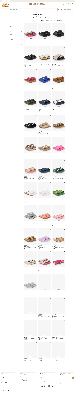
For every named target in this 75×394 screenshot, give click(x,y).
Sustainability (42, 376)
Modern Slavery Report (43, 381)
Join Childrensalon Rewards (65, 381)
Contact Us (2, 373)
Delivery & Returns (3, 376)
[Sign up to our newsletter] (73, 378)
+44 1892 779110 (26, 383)
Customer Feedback (4, 378)
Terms (32, 390)
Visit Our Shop (42, 373)
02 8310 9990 (25, 380)
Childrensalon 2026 (19, 390)
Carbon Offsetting (4, 382)
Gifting (2, 381)
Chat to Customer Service (24, 374)
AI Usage (43, 390)
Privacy (37, 390)
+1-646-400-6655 (24, 381)
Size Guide (2, 377)
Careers (41, 377)
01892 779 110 (23, 379)
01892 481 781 (27, 385)
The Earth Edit (63, 383)
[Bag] (72, 4)
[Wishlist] (70, 4)
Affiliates (41, 378)
